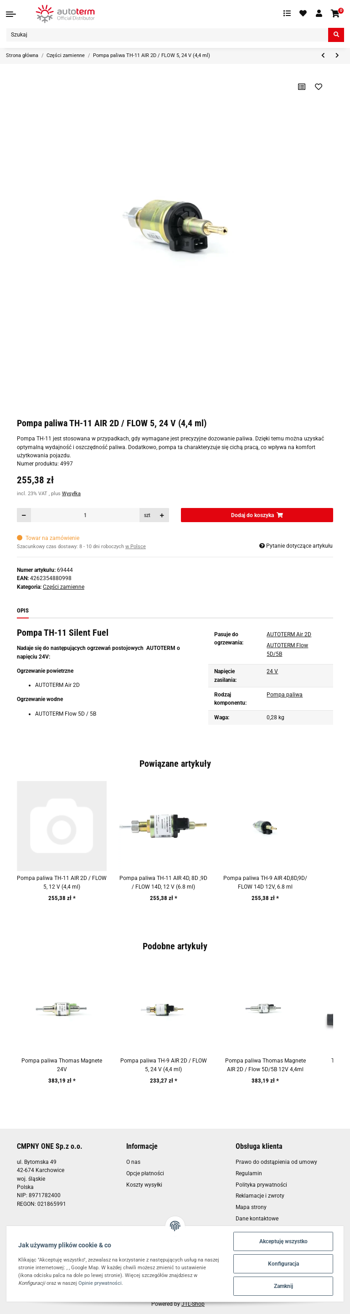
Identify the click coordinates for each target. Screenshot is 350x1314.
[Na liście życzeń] (319, 86)
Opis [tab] (23, 610)
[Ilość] (85, 515)
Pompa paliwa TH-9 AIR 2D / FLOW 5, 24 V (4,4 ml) (163, 1064)
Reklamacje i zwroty (260, 1196)
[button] (319, 14)
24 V (272, 671)
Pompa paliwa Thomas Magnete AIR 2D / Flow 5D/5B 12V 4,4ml (265, 1064)
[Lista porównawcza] (287, 14)
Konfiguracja (283, 1264)
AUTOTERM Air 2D (289, 634)
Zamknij (283, 1286)
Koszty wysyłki (144, 1185)
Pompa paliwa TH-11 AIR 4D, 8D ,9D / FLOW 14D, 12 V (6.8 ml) (163, 882)
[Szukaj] (167, 35)
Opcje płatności (145, 1173)
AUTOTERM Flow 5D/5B (287, 649)
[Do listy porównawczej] (302, 86)
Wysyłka (71, 494)
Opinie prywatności (100, 1283)
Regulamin (249, 1173)
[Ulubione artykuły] (303, 14)
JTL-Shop (193, 1304)
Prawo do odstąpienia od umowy (276, 1162)
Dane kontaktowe (257, 1218)
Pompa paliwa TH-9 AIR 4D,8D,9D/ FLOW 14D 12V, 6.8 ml (265, 882)
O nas (133, 1162)
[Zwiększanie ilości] (161, 515)
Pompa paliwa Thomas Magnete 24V (61, 1064)
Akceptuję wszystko (283, 1241)
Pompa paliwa (285, 694)
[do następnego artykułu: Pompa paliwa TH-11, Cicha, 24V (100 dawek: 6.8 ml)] (337, 56)
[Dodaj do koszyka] (257, 515)
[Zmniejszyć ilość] (24, 515)
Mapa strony (251, 1207)
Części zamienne (63, 587)
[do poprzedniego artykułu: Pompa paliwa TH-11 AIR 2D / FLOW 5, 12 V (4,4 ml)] (323, 56)
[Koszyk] (336, 14)
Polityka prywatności (261, 1185)
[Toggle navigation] (11, 14)
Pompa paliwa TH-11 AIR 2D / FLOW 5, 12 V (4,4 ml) (62, 882)
